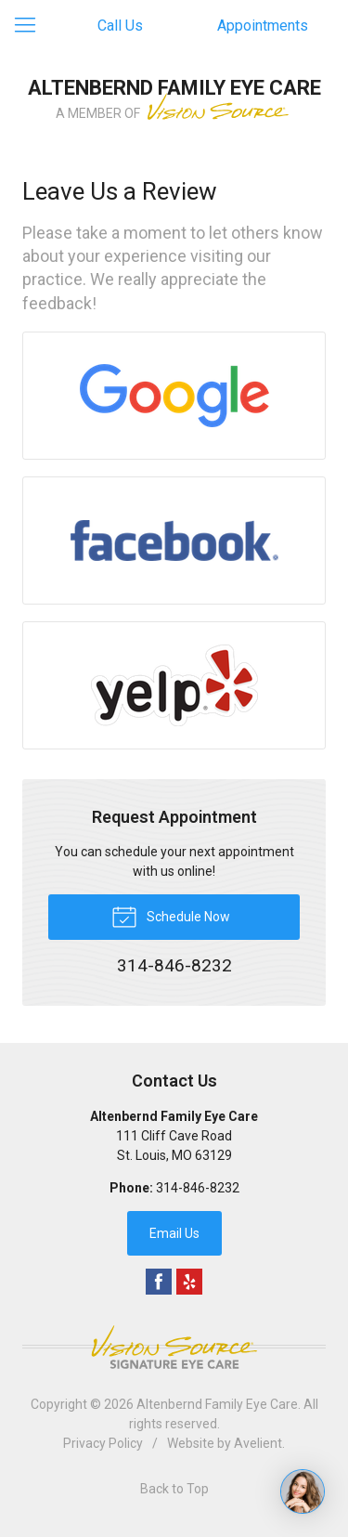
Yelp (189, 1282)
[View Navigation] (31, 26)
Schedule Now (170, 916)
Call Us (120, 25)
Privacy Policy (103, 1443)
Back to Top (174, 1488)
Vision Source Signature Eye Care (174, 1347)
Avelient (258, 1443)
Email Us (174, 1233)
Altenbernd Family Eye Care (217, 1404)
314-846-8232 (197, 1187)
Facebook (159, 1282)
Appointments (262, 25)
